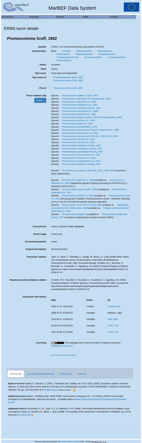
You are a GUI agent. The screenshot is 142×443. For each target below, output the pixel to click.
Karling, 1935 (79, 108)
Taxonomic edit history (34, 296)
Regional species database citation (28, 280)
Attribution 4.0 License (62, 346)
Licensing (41, 342)
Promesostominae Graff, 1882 (67, 80)
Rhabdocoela (61, 54)
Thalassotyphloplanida (66, 57)
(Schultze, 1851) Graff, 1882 (88, 136)
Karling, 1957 (81, 151)
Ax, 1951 (76, 123)
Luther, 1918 (78, 95)
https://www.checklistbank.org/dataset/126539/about (101, 399)
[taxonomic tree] (57, 355)
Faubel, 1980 (78, 189)
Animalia (65, 51)
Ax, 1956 (77, 102)
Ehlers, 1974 (78, 127)
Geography (34, 17)
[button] (5, 38)
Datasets (60, 17)
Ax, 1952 (78, 105)
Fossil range (39, 234)
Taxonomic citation (36, 257)
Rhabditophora (103, 51)
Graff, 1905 (80, 205)
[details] (53, 390)
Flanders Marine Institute (70, 442)
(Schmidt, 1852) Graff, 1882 (86, 170)
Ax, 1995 (78, 111)
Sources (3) (15, 374)
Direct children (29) (36, 95)
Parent (42, 88)
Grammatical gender (35, 241)
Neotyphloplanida (105, 54)
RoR (46, 389)
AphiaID (42, 47)
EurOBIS (114, 17)
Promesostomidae (92, 57)
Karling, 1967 (80, 145)
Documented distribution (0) (40, 374)
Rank (43, 69)
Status (43, 64)
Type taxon (40, 73)
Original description (35, 249)
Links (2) (82, 374)
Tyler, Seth (112, 319)
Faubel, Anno (113, 306)
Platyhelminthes (83, 51)
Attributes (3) (65, 374)
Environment (39, 226)
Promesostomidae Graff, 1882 (67, 77)
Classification (39, 51)
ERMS (85, 17)
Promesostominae (115, 57)
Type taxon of (39, 77)
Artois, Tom (112, 325)
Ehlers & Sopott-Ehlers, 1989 (89, 130)
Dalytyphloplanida (83, 54)
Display (40, 100)
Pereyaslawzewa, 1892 (84, 98)
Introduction (7, 17)
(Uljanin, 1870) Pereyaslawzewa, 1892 (90, 117)
